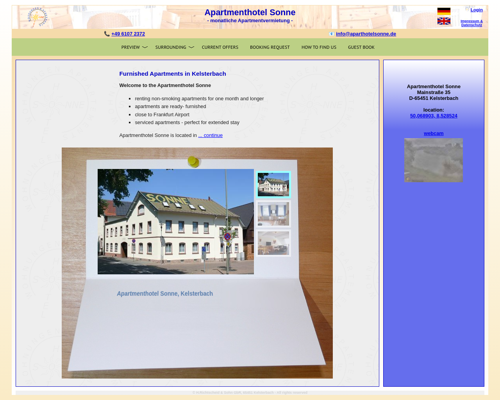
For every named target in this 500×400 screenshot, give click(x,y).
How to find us (319, 47)
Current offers (220, 47)
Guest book (361, 47)
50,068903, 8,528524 (433, 116)
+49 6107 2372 (128, 34)
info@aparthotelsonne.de (366, 34)
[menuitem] (273, 184)
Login (477, 9)
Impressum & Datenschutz (472, 23)
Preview (130, 47)
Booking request (270, 47)
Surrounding (170, 47)
